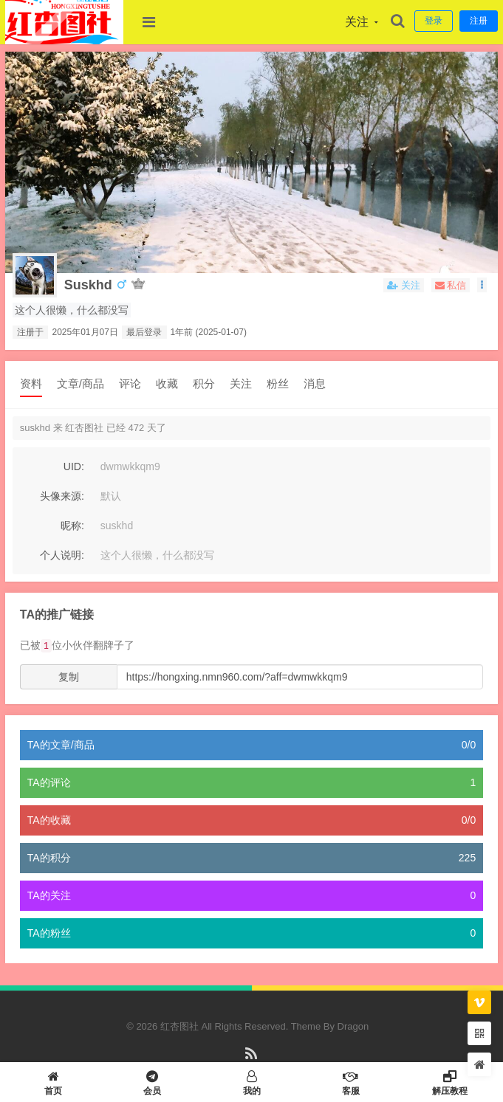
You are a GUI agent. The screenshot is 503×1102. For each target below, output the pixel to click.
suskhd (88, 285)
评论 (130, 383)
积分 (204, 383)
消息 (315, 383)
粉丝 (278, 383)
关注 (241, 383)
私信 (451, 285)
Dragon (353, 1026)
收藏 (167, 383)
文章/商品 (80, 383)
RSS (251, 1060)
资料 (31, 383)
